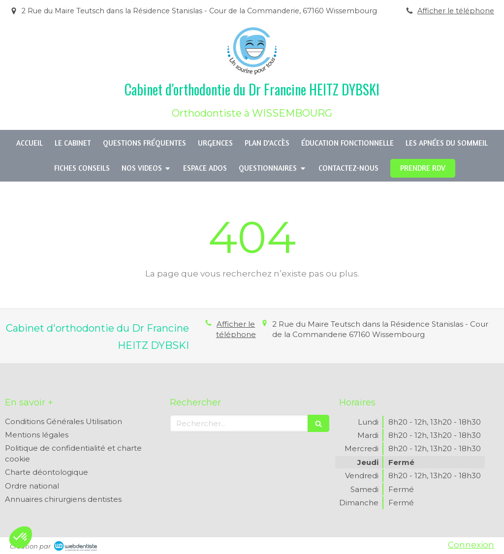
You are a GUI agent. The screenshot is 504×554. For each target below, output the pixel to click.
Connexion (471, 545)
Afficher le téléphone (455, 10)
